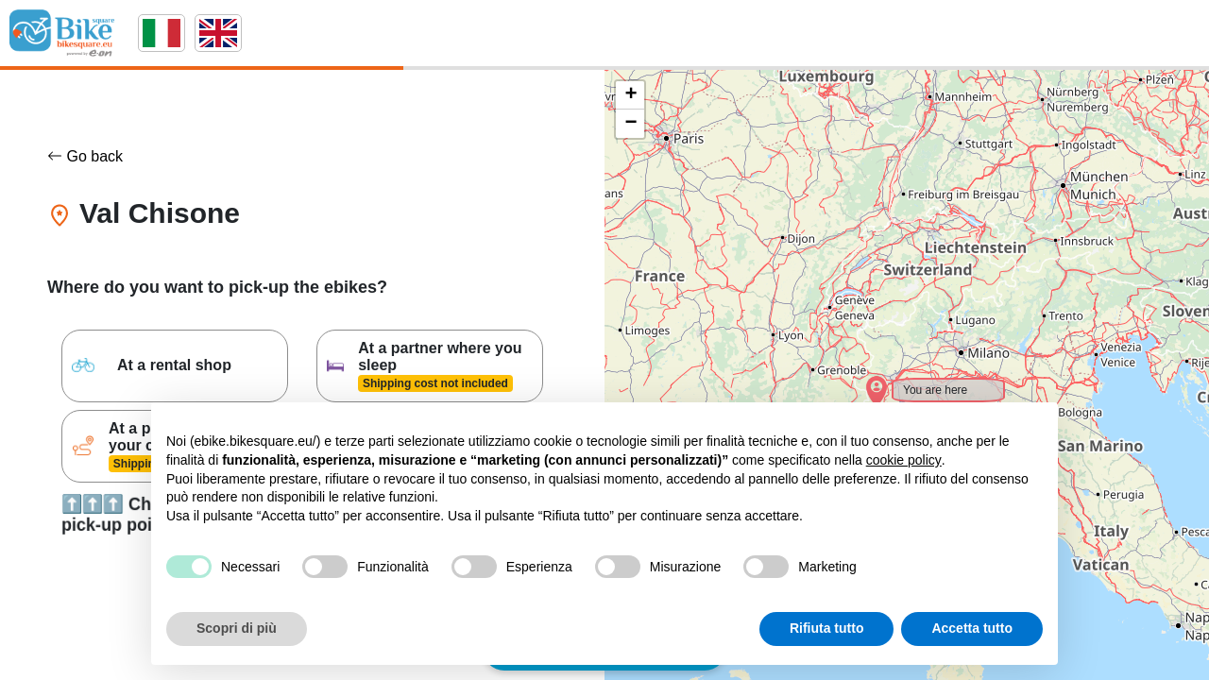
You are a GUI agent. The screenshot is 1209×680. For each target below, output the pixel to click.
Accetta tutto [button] (972, 628)
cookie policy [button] (904, 460)
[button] (864, 380)
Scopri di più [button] (236, 628)
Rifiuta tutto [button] (827, 628)
